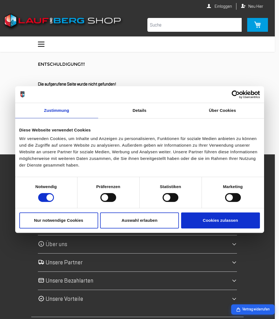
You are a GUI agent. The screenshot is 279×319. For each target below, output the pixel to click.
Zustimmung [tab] (56, 110)
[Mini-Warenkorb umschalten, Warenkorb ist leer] (257, 25)
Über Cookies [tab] (222, 110)
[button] (137, 244)
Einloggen (223, 6)
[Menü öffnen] (41, 44)
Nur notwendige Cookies (58, 220)
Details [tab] (140, 110)
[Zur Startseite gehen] (63, 21)
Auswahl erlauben (140, 220)
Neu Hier (255, 6)
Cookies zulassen (220, 220)
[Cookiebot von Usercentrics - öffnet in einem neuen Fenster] (236, 94)
